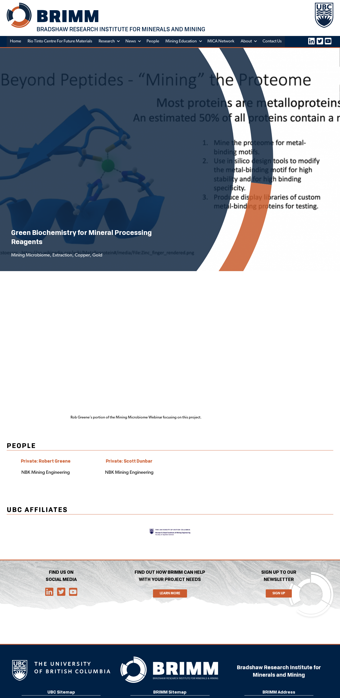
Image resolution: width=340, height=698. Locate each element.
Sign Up (278, 593)
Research (107, 42)
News (131, 42)
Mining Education (181, 42)
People (153, 42)
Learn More (170, 593)
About (247, 42)
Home (15, 42)
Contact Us (273, 42)
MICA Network (221, 42)
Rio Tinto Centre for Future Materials (60, 42)
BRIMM (69, 16)
